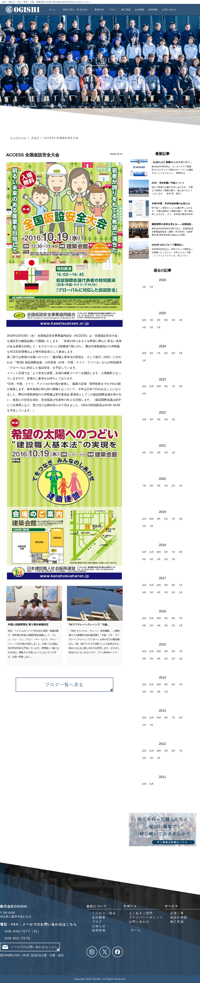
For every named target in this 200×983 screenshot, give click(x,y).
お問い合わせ (139, 921)
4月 (180, 320)
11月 (151, 386)
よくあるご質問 (141, 913)
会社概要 (99, 917)
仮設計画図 (178, 917)
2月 (151, 287)
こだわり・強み (104, 913)
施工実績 (177, 921)
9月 (151, 320)
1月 (158, 327)
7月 (158, 353)
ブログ (97, 921)
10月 (144, 353)
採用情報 (99, 930)
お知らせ (99, 926)
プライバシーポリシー (146, 917)
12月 (144, 320)
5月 (173, 320)
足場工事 (177, 913)
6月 (166, 320)
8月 (158, 320)
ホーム (136, 930)
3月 (144, 287)
